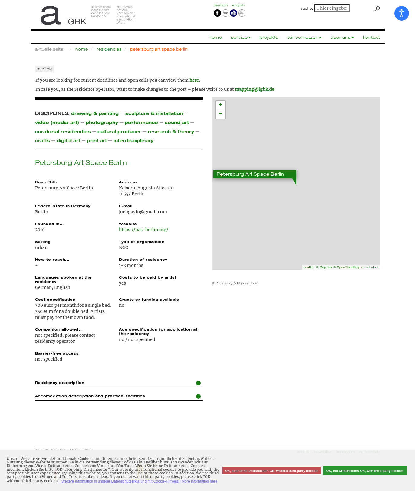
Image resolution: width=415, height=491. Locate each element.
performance (141, 122)
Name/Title (46, 182)
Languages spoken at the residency (63, 279)
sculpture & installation (154, 113)
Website (128, 223)
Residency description (118, 382)
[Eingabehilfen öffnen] (401, 13)
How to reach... (52, 259)
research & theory (171, 131)
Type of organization (142, 241)
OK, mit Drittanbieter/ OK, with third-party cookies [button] (365, 471)
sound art (177, 122)
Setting (43, 241)
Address (128, 182)
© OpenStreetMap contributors (355, 267)
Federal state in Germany (63, 206)
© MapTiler (324, 267)
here (194, 80)
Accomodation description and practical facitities (118, 396)
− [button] (220, 114)
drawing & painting (95, 113)
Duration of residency (143, 259)
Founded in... (49, 223)
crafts (42, 140)
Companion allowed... (59, 329)
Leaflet (309, 267)
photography (102, 122)
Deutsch (221, 5)
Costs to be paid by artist (147, 277)
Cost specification (55, 299)
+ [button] (220, 105)
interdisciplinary (133, 140)
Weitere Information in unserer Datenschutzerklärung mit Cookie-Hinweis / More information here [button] (139, 481)
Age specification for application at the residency (158, 331)
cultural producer (119, 131)
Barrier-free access (57, 353)
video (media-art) (57, 122)
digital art (68, 140)
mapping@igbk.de (254, 89)
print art (97, 140)
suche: (307, 8)
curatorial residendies (63, 131)
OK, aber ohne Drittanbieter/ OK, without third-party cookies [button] (271, 471)
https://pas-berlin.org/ (143, 229)
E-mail (125, 206)
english (238, 5)
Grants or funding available (149, 299)
